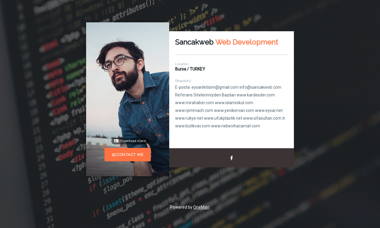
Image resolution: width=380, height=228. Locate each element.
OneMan (201, 207)
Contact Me (127, 154)
